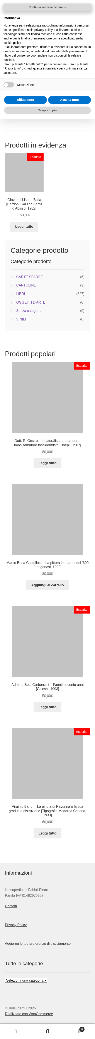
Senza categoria (28, 311)
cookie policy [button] (12, 962)
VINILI (21, 319)
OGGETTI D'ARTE (30, 302)
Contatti (11, 906)
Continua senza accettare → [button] (47, 927)
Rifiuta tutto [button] (25, 1019)
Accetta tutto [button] (69, 1019)
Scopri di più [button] (47, 1030)
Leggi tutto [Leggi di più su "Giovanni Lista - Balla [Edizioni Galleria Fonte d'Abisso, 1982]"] (24, 226)
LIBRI (20, 294)
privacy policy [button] (43, 949)
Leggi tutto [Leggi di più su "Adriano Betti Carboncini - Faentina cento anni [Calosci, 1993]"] (48, 707)
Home (12, 41)
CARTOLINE (26, 285)
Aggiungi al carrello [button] (47, 585)
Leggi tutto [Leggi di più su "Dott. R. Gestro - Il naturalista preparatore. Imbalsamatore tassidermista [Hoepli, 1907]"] (48, 463)
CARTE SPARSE (29, 277)
